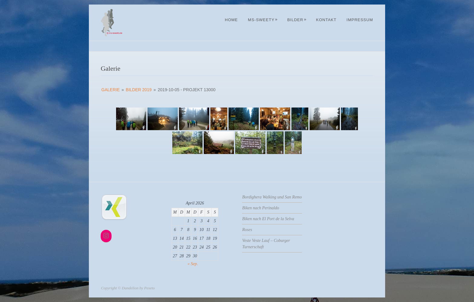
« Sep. (193, 264)
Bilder (297, 20)
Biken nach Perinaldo (260, 208)
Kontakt (326, 20)
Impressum (359, 20)
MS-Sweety (263, 20)
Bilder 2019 (139, 89)
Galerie (110, 89)
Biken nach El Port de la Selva (268, 219)
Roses (247, 229)
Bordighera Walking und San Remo (272, 197)
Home (231, 20)
